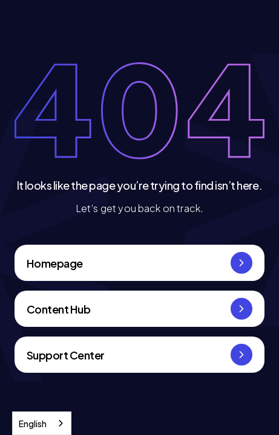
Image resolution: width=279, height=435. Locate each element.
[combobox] (41, 423)
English (33, 423)
